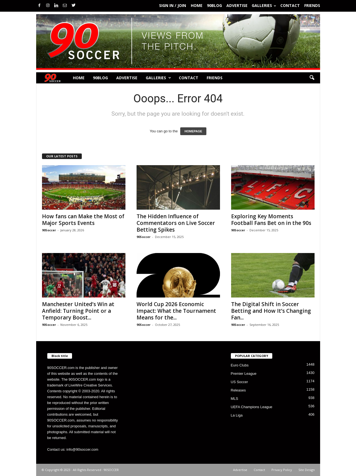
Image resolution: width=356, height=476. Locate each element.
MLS (234, 398)
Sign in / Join (172, 5)
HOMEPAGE (193, 131)
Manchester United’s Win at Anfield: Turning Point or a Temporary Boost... (78, 311)
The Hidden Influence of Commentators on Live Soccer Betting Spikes (176, 223)
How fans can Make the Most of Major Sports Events (83, 220)
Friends (312, 5)
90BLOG (214, 5)
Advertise (237, 5)
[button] (312, 78)
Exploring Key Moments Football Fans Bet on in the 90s (271, 220)
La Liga (237, 415)
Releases (238, 390)
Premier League (244, 373)
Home (196, 5)
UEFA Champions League (252, 407)
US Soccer (239, 382)
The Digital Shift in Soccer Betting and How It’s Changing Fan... (271, 311)
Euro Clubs (240, 365)
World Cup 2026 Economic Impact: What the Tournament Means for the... (176, 311)
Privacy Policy (281, 470)
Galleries (264, 5)
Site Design (306, 470)
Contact (290, 5)
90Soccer (49, 230)
